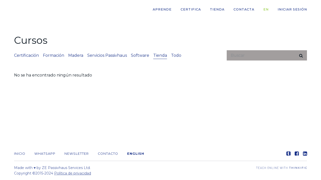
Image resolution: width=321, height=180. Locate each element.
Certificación (26, 55)
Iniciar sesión (292, 9)
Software (140, 55)
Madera (75, 55)
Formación (53, 55)
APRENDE (162, 9)
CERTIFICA (191, 9)
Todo (176, 55)
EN (266, 9)
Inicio (19, 154)
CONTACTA (243, 9)
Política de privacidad (72, 173)
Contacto (108, 154)
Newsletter (76, 154)
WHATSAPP (44, 154)
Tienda (217, 9)
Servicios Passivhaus (107, 55)
